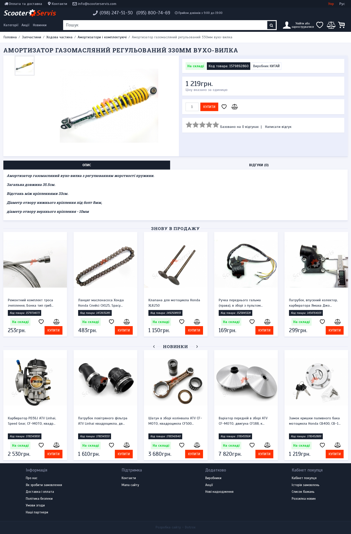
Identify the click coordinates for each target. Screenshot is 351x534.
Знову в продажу (175, 228)
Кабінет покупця (304, 478)
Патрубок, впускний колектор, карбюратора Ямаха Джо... (313, 303)
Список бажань (303, 492)
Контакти (59, 4)
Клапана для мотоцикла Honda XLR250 (174, 303)
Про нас (31, 478)
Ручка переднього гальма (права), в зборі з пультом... (241, 303)
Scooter (29, 13)
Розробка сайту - (175, 527)
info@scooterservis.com (97, 4)
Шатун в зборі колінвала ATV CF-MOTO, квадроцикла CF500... (175, 421)
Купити (209, 107)
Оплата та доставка (25, 4)
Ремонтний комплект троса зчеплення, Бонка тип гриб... (30, 303)
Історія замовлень (305, 485)
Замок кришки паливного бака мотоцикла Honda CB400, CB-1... (314, 421)
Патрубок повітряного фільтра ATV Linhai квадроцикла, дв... (102, 421)
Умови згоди (35, 505)
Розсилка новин (304, 499)
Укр (331, 4)
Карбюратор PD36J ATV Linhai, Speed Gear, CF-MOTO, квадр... (32, 421)
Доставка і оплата (40, 492)
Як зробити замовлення (44, 485)
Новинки (40, 25)
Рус (342, 4)
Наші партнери (37, 512)
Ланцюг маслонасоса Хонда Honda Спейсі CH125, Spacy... (101, 303)
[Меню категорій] (12, 25)
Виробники (213, 478)
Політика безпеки (39, 499)
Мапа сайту (130, 485)
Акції (25, 25)
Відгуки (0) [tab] (259, 165)
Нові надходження (219, 492)
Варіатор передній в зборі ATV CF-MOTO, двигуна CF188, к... (243, 421)
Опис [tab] (86, 165)
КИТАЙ (275, 66)
